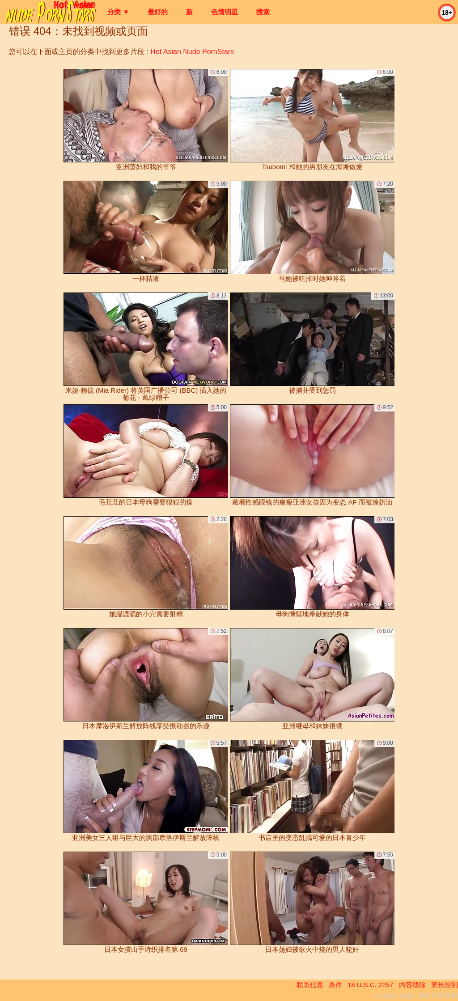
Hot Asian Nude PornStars (192, 51)
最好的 (158, 12)
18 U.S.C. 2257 (371, 984)
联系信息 (310, 984)
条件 (335, 984)
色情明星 (224, 12)
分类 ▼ (118, 12)
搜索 (263, 12)
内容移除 (412, 984)
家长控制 (444, 984)
